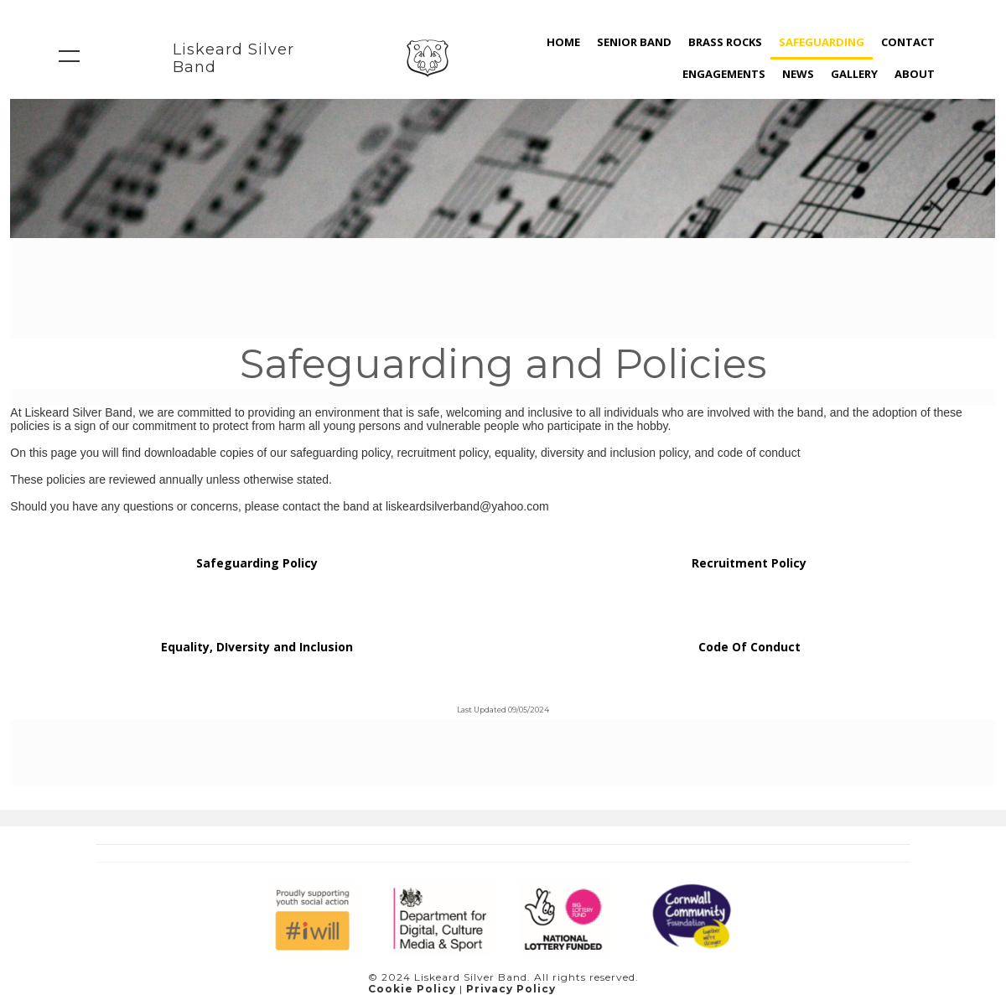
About (915, 73)
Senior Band (634, 41)
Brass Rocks (725, 41)
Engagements (723, 73)
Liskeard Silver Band (233, 58)
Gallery (854, 73)
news (798, 73)
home (563, 41)
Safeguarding (821, 41)
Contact (908, 41)
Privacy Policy (511, 988)
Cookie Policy (412, 988)
